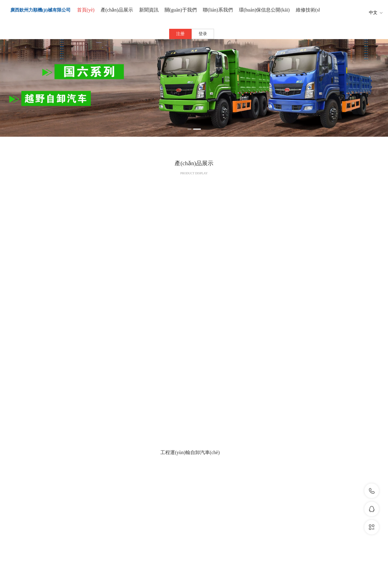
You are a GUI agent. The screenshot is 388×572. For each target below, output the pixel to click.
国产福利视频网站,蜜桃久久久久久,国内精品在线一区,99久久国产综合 (56, 569)
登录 (203, 34)
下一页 (215, 384)
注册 (180, 34)
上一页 (172, 384)
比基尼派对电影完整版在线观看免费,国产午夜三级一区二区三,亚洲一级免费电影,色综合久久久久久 (79, 564)
